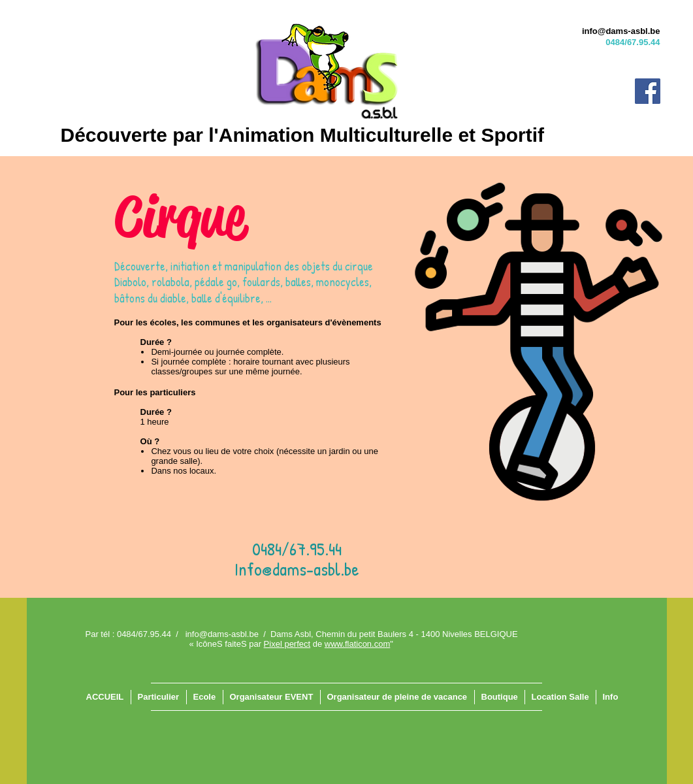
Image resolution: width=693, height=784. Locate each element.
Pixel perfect (287, 644)
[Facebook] (647, 91)
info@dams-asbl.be (621, 31)
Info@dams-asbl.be (296, 569)
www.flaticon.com (357, 644)
